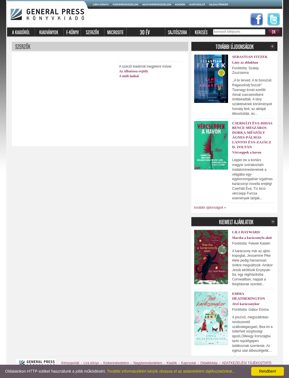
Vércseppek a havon (246, 152)
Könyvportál (70, 363)
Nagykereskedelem (157, 4)
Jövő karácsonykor (246, 304)
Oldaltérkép (218, 4)
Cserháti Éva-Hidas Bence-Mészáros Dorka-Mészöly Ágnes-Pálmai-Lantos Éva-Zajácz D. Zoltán (252, 135)
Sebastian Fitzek (250, 57)
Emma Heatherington (248, 296)
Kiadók (180, 4)
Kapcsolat (197, 4)
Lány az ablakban (245, 62)
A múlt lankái (129, 76)
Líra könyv (101, 4)
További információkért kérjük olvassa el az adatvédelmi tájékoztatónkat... (171, 371)
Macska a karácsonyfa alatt (252, 238)
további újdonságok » (210, 207)
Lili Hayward (246, 232)
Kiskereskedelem (125, 4)
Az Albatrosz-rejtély (133, 71)
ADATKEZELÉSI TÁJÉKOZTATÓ (247, 363)
